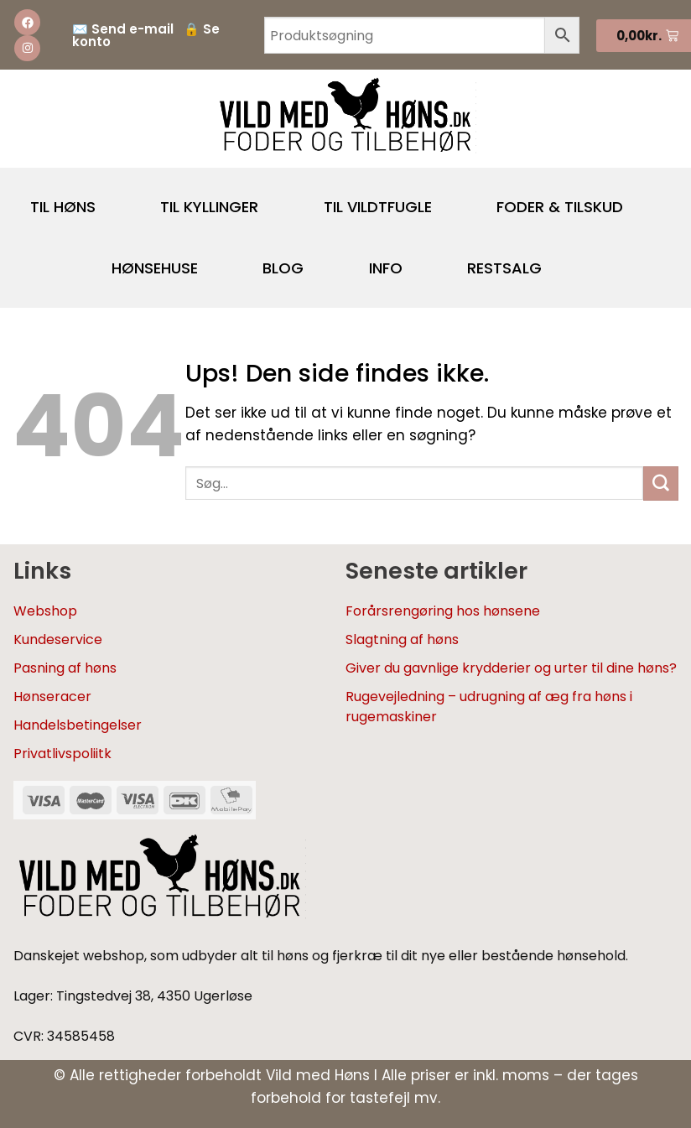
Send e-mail (132, 29)
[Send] (660, 484)
